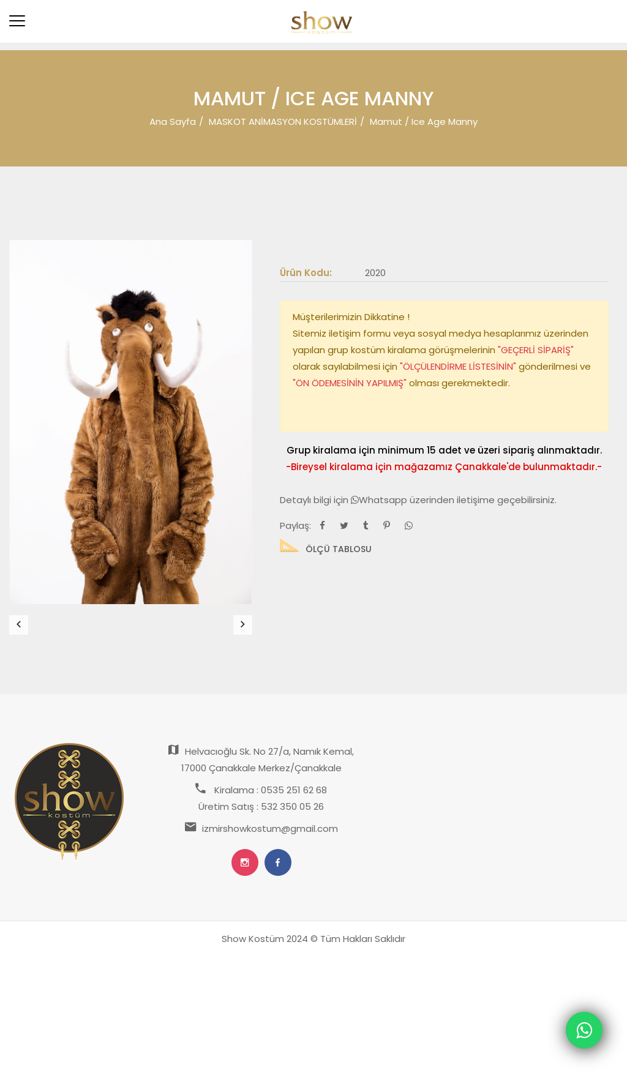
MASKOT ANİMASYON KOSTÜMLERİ (283, 121)
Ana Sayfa (172, 121)
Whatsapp (380, 499)
